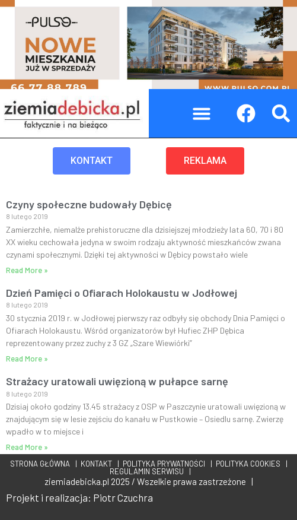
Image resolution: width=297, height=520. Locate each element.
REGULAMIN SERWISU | (148, 471)
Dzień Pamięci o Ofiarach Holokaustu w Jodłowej (121, 292)
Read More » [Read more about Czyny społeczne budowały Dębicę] (27, 270)
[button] (201, 113)
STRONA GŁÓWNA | (43, 463)
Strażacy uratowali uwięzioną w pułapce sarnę (117, 381)
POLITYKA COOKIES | (250, 463)
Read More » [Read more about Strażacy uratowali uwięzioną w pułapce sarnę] (27, 447)
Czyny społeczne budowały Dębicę (89, 204)
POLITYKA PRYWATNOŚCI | (165, 463)
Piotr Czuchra (123, 497)
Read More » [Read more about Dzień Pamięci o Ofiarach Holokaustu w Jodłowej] (27, 358)
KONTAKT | (98, 463)
